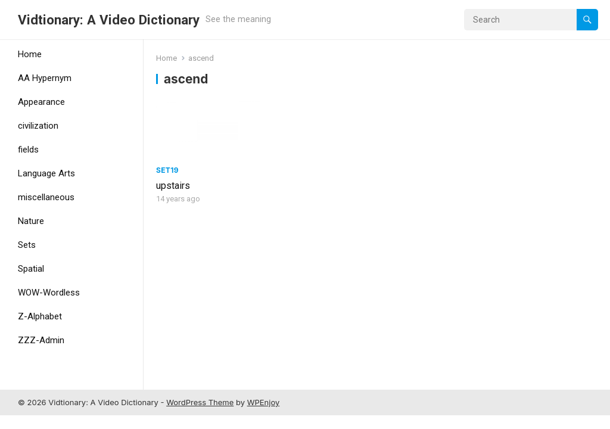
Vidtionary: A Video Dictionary (109, 19)
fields (28, 149)
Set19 (167, 170)
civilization (38, 125)
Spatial (31, 268)
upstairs (173, 185)
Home (30, 54)
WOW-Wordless (49, 292)
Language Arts (46, 173)
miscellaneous (46, 197)
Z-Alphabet (40, 316)
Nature (31, 221)
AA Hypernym (44, 78)
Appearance (41, 102)
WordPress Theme (200, 402)
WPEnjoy (263, 402)
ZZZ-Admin (41, 340)
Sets (27, 245)
